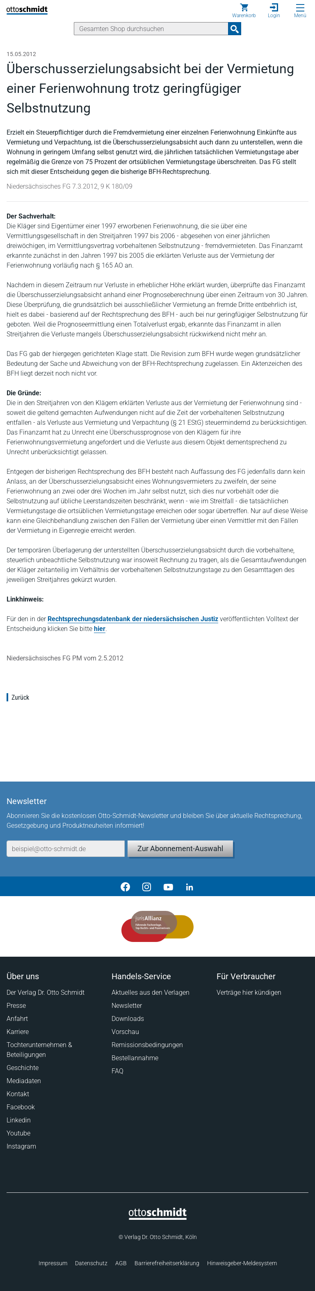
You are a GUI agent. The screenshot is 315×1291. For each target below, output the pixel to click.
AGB (121, 1263)
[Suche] (151, 28)
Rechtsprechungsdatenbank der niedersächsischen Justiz (133, 619)
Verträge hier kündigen (249, 992)
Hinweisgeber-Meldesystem (242, 1263)
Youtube (18, 1133)
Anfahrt (17, 1019)
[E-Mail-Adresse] (66, 848)
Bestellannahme (135, 1058)
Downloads (128, 1019)
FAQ (117, 1071)
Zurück (20, 697)
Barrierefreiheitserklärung (167, 1263)
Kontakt (18, 1094)
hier (99, 629)
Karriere (18, 1032)
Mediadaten (24, 1081)
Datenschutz (91, 1263)
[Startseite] (158, 1217)
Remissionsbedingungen (147, 1045)
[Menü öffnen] (300, 7)
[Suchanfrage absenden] (234, 28)
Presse (16, 1005)
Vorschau (125, 1032)
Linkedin (19, 1120)
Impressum (53, 1263)
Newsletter (127, 1005)
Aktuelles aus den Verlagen (150, 992)
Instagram (21, 1146)
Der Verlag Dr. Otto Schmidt (45, 992)
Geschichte (23, 1068)
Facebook (21, 1107)
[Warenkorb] (244, 10)
